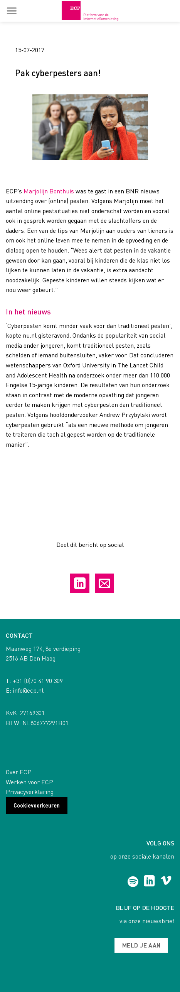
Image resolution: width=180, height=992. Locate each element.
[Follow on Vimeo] (166, 882)
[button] (11, 11)
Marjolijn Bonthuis (49, 191)
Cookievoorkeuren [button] (36, 805)
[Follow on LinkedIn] (149, 882)
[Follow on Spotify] (132, 882)
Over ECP (19, 772)
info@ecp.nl (28, 690)
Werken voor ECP (29, 782)
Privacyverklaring (30, 791)
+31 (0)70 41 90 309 (38, 680)
